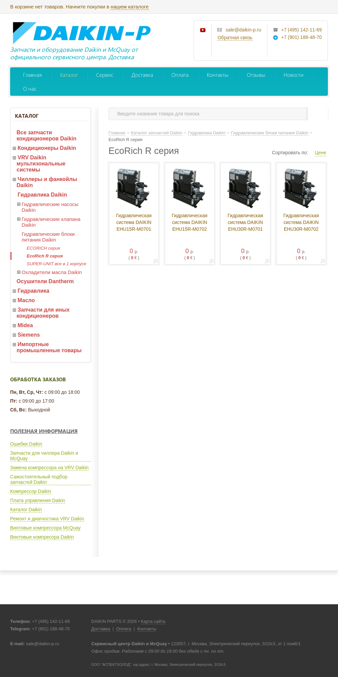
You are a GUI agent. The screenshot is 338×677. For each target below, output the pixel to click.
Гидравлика (33, 291)
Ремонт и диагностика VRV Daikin (47, 518)
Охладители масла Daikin (52, 272)
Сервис (104, 74)
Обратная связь (234, 37)
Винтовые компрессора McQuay (45, 528)
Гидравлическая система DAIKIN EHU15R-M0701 (133, 222)
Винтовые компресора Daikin (42, 537)
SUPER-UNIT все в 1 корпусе (56, 263)
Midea (25, 325)
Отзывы (256, 74)
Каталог (69, 74)
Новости (294, 74)
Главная (32, 74)
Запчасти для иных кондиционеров (43, 313)
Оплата (180, 74)
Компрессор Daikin (30, 491)
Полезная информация (44, 431)
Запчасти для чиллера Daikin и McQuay (44, 455)
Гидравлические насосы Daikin (50, 207)
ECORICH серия (43, 248)
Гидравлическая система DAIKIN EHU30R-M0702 (301, 222)
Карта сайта (153, 621)
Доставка (142, 74)
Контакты (217, 74)
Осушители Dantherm (45, 281)
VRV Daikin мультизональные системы (41, 164)
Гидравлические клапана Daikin (51, 222)
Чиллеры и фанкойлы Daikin (47, 182)
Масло (26, 300)
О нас (30, 88)
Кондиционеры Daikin (47, 148)
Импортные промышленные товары (49, 347)
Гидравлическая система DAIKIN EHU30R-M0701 (245, 222)
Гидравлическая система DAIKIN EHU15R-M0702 (189, 222)
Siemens (29, 335)
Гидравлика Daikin (42, 195)
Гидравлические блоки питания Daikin (48, 237)
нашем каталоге (129, 6)
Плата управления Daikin (37, 500)
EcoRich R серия (45, 255)
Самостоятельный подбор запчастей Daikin (38, 479)
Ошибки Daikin (26, 444)
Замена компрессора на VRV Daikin (49, 467)
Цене (320, 152)
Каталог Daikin (26, 509)
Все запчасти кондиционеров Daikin (46, 135)
